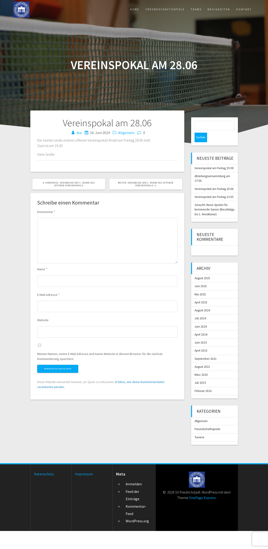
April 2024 (201, 349)
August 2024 (203, 324)
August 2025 (203, 291)
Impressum (84, 492)
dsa (79, 132)
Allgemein (126, 132)
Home (103, 10)
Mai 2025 (200, 307)
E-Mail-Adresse (48, 295)
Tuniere (200, 455)
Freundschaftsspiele (142, 10)
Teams (181, 10)
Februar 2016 (203, 408)
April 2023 (201, 366)
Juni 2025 (201, 299)
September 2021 (206, 374)
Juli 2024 (200, 333)
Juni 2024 (201, 341)
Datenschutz (44, 492)
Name (42, 270)
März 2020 (201, 391)
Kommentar (46, 212)
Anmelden (134, 502)
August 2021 (203, 383)
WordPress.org (137, 539)
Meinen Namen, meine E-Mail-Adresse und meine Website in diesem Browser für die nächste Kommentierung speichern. (100, 357)
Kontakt (241, 10)
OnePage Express (202, 515)
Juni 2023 (201, 358)
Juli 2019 (200, 399)
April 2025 (201, 316)
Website (43, 321)
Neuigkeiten (210, 10)
